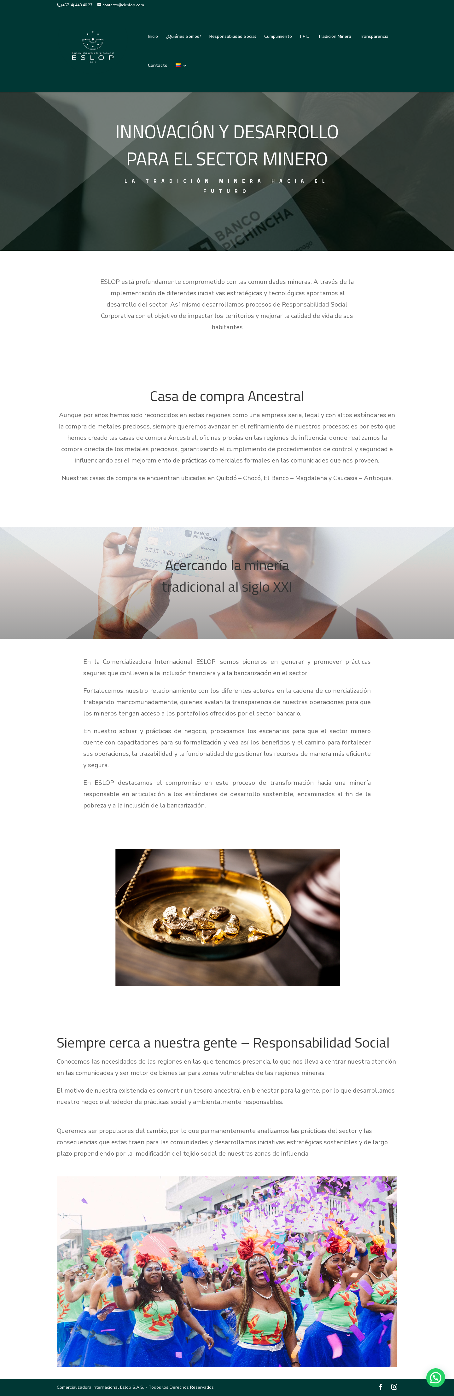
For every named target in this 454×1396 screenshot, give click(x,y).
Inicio (153, 36)
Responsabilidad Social (232, 36)
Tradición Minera (334, 36)
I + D (305, 36)
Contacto (157, 65)
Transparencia (373, 36)
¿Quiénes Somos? (183, 36)
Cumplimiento (278, 36)
